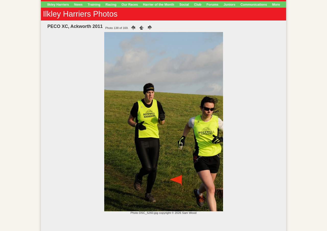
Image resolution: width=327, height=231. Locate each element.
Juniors (229, 4)
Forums (212, 4)
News (78, 4)
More (276, 4)
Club (197, 4)
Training (94, 4)
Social (184, 4)
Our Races (130, 4)
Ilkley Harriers (58, 4)
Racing (111, 4)
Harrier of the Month (158, 4)
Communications (253, 4)
